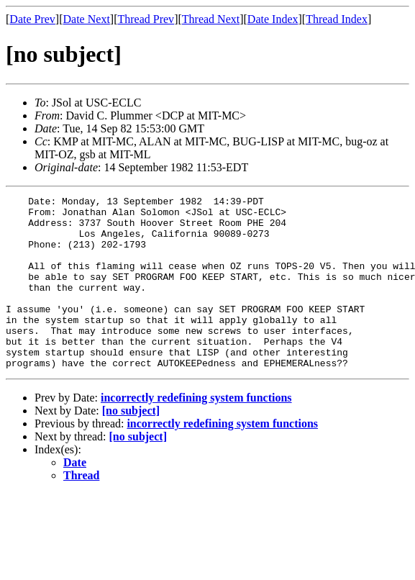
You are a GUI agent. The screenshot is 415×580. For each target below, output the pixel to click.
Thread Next (211, 19)
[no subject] (131, 445)
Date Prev (32, 19)
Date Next (86, 19)
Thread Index (337, 19)
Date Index (272, 19)
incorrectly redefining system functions (196, 432)
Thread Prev (145, 19)
